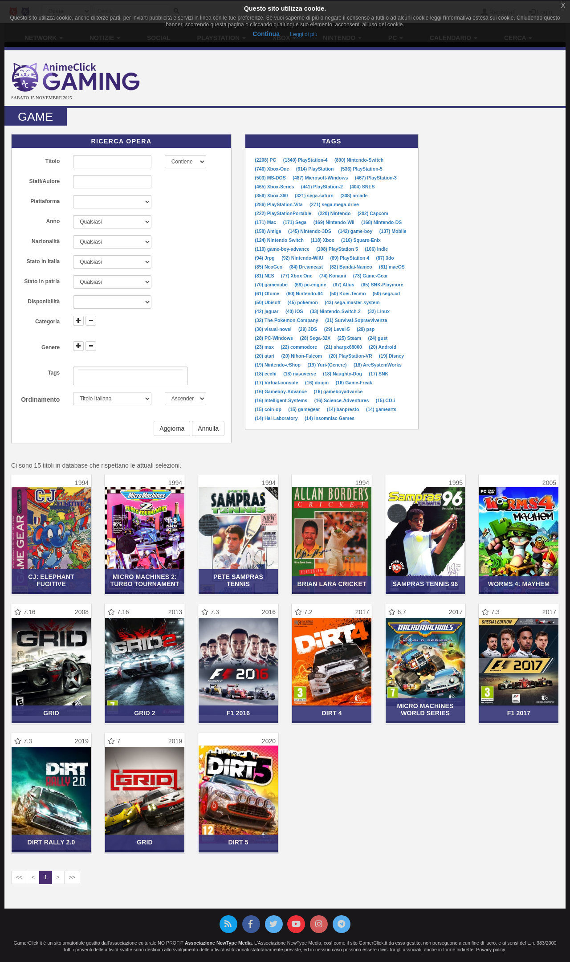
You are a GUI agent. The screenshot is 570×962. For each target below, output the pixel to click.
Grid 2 (144, 713)
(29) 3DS (308, 329)
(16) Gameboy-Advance (281, 391)
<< (19, 877)
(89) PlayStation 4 (350, 258)
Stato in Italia (43, 261)
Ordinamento (40, 399)
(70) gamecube (272, 284)
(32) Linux (378, 311)
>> (72, 877)
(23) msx (265, 347)
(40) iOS (295, 311)
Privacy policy (490, 949)
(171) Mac (266, 222)
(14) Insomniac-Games (329, 418)
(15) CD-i (385, 400)
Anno (53, 221)
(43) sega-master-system (352, 302)
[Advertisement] (378, 79)
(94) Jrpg (265, 258)
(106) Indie (376, 249)
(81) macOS (392, 266)
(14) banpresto (343, 409)
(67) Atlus (344, 284)
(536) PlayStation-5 (362, 168)
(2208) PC (266, 160)
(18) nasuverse (300, 373)
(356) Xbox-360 (272, 195)
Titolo (52, 161)
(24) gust (377, 338)
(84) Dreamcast (306, 266)
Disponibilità (44, 301)
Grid (51, 713)
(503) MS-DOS (271, 177)
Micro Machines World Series (425, 709)
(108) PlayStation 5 (337, 249)
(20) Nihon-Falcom (302, 356)
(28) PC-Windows (274, 338)
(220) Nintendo (335, 213)
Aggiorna (171, 428)
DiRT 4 (332, 713)
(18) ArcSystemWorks (378, 364)
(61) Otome (268, 293)
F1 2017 (518, 713)
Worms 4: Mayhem (519, 583)
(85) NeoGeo (269, 266)
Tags (54, 373)
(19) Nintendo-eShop (278, 364)
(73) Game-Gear (370, 275)
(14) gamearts (381, 409)
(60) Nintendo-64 (305, 293)
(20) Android (382, 347)
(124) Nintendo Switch (280, 240)
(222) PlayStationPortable (284, 213)
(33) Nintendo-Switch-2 (336, 311)
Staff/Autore (44, 181)
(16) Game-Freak (354, 382)
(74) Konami (333, 275)
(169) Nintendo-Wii (335, 222)
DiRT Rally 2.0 (51, 842)
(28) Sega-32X (316, 338)
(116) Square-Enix (361, 240)
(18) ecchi (266, 373)
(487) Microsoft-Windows (321, 177)
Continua (266, 33)
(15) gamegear (304, 409)
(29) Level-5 (337, 329)
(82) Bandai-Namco (351, 266)
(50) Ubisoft (268, 302)
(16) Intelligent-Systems (282, 400)
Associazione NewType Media (218, 943)
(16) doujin (317, 382)
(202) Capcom (373, 213)
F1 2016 (238, 713)
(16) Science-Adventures (342, 400)
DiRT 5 (238, 842)
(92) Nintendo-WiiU (303, 258)
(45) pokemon (303, 302)
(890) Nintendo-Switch (358, 160)
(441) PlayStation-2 (322, 186)
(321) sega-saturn (315, 195)
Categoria (47, 321)
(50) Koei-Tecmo (348, 293)
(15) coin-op (268, 409)
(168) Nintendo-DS (381, 222)
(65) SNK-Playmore (382, 284)
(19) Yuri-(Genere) (327, 364)
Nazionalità (46, 241)
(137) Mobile (393, 231)
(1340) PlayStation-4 (306, 160)
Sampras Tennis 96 (425, 583)
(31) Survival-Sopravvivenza (356, 320)
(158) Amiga (268, 231)
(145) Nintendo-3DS (310, 231)
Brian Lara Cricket (331, 583)
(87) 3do (385, 258)
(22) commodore (299, 347)
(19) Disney (391, 356)
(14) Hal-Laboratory (277, 418)
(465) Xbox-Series (275, 186)
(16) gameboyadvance (338, 391)
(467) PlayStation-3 (376, 177)
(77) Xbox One (297, 275)
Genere (50, 347)
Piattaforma (45, 201)
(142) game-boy (356, 231)
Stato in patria (42, 281)
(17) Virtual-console (277, 382)
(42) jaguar (267, 311)
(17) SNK (378, 373)
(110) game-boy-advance (282, 249)
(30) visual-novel (274, 329)
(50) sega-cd (386, 293)
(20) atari (265, 356)
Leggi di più (303, 34)
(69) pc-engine (310, 284)
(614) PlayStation (315, 168)
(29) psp (366, 329)
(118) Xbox (322, 240)
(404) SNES (362, 186)
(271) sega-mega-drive (334, 204)
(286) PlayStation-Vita (279, 204)
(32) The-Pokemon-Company (287, 320)
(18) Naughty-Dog (343, 373)
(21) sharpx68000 (343, 347)
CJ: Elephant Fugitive (51, 580)
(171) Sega (295, 222)
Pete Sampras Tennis (238, 580)
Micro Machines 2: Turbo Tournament (144, 580)
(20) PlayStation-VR (351, 356)
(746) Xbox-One (272, 168)
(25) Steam (350, 338)
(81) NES (265, 275)
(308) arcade (353, 195)
